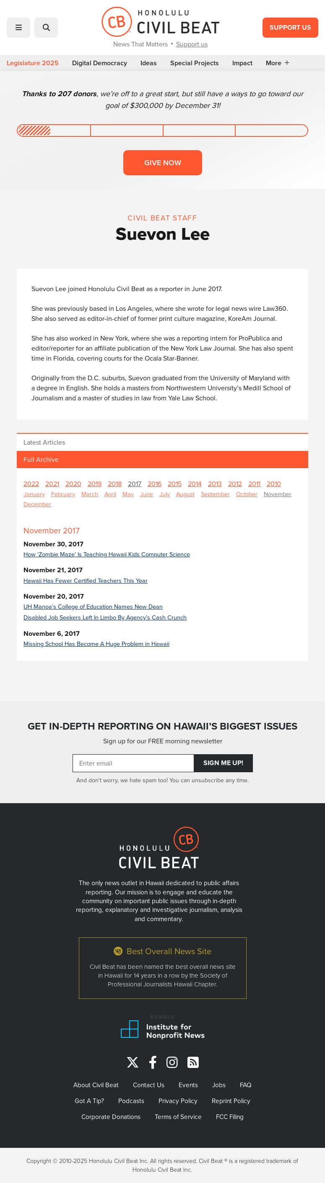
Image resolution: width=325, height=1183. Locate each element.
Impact (242, 63)
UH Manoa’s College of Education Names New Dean (93, 606)
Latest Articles (44, 442)
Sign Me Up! (223, 763)
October (246, 493)
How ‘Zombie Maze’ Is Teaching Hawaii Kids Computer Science (106, 554)
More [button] (277, 63)
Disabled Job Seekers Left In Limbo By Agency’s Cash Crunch (105, 617)
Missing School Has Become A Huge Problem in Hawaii (96, 643)
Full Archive (41, 459)
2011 (254, 483)
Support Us (290, 27)
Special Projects (194, 63)
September (215, 493)
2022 (31, 483)
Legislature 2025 (33, 63)
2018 (115, 483)
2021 (52, 483)
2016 (154, 483)
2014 (195, 483)
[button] (18, 28)
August (185, 493)
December (37, 503)
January (34, 493)
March (89, 493)
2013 (215, 483)
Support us (192, 44)
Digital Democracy (99, 63)
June (146, 493)
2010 (274, 483)
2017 (134, 483)
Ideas (148, 63)
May (128, 493)
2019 (94, 483)
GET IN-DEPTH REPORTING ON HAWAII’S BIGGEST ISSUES (162, 726)
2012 (235, 483)
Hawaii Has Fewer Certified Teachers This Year (85, 580)
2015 (175, 483)
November (277, 493)
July (164, 493)
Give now (162, 162)
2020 (73, 483)
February (63, 493)
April (110, 493)
